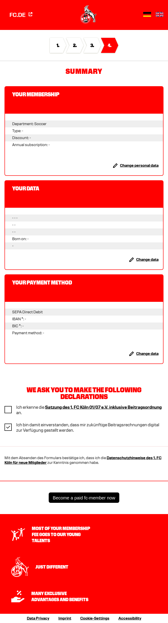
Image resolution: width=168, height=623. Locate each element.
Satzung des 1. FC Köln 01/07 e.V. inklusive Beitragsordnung (103, 407)
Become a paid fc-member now (84, 497)
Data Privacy (38, 618)
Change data (147, 259)
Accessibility (129, 618)
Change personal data (139, 165)
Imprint (64, 618)
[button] (147, 14)
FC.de (21, 14)
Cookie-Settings (94, 618)
